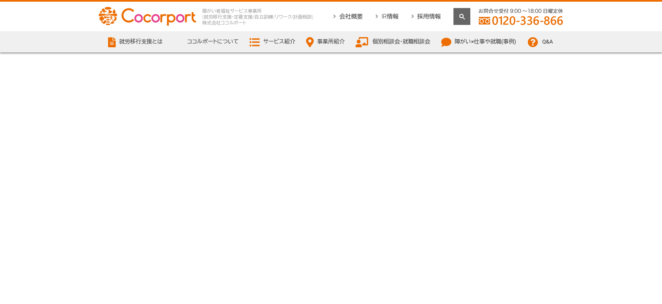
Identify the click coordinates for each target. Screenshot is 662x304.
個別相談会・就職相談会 (401, 41)
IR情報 (390, 16)
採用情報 (429, 16)
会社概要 (351, 16)
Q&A (547, 41)
